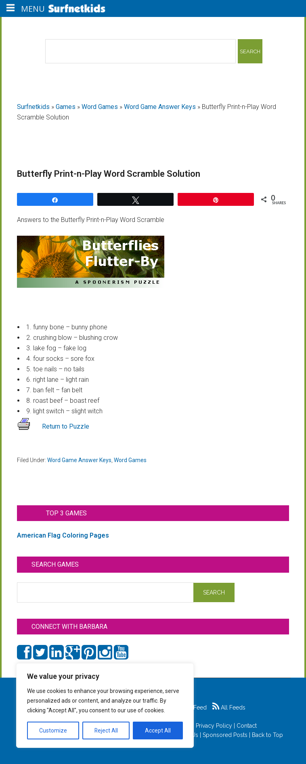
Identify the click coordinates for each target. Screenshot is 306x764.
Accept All (158, 730)
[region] (105, 705)
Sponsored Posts (225, 735)
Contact (247, 725)
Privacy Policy (214, 725)
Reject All (106, 730)
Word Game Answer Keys (160, 107)
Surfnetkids (33, 107)
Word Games (100, 107)
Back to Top (267, 735)
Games (65, 107)
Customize (53, 730)
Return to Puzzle (53, 426)
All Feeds (228, 707)
